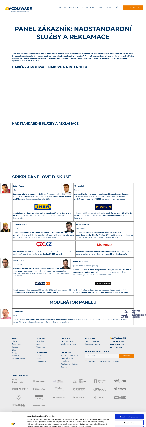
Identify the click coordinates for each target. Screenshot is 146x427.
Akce (38, 344)
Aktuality (40, 341)
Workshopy (41, 361)
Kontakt (108, 8)
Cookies (64, 367)
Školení (39, 358)
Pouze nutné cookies (129, 414)
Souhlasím (93, 361)
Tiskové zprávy (42, 347)
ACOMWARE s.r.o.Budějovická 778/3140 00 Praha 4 (117, 345)
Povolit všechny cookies (129, 402)
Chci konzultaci (133, 8)
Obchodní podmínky (69, 364)
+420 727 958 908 (68, 341)
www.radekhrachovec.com (100, 275)
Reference (73, 8)
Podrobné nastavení (108, 423)
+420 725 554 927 (92, 341)
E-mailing (65, 361)
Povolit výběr (129, 408)
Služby (62, 8)
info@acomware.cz (68, 344)
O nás (99, 8)
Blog (92, 8)
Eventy (39, 355)
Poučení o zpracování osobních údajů (69, 356)
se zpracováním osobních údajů (104, 361)
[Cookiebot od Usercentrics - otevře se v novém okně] (13, 423)
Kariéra (84, 8)
